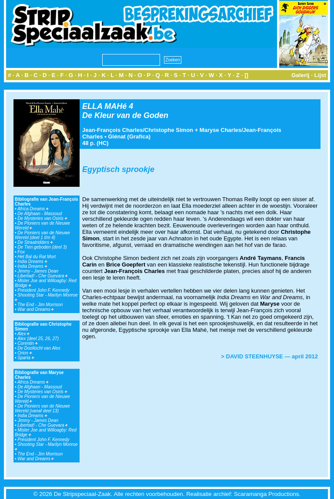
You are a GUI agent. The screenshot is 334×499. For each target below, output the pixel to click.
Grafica (139, 136)
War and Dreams (35, 309)
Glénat (116, 136)
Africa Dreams (33, 208)
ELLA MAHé (104, 106)
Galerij (300, 75)
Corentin (27, 343)
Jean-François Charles (112, 130)
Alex (23, 333)
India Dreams (32, 261)
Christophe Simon (168, 130)
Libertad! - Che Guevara (42, 275)
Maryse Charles (220, 130)
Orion (24, 353)
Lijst (320, 75)
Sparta (25, 357)
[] (246, 75)
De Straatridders (35, 242)
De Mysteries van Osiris (42, 218)
